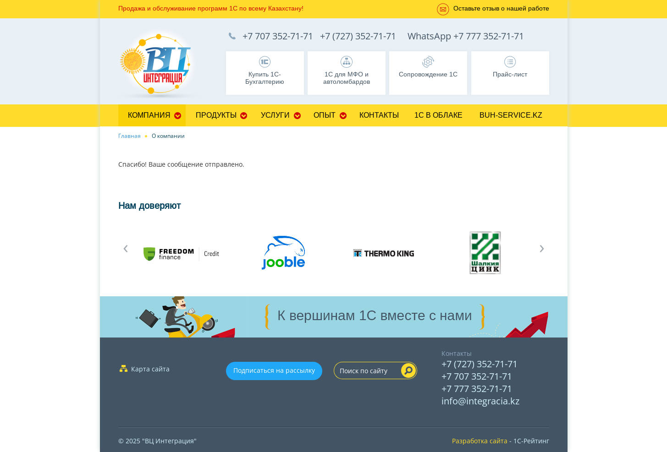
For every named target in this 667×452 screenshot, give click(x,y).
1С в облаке (438, 115)
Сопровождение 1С (428, 74)
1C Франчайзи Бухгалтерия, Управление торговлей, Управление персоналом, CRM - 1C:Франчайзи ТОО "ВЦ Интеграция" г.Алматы (163, 64)
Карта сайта (150, 369)
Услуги (275, 115)
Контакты (379, 115)
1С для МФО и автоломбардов (346, 78)
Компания (149, 115)
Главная (129, 136)
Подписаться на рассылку (274, 370)
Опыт (325, 115)
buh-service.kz (511, 115)
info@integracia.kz (480, 401)
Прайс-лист (510, 74)
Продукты (216, 115)
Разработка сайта (479, 440)
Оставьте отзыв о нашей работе (501, 8)
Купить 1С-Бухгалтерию (264, 78)
